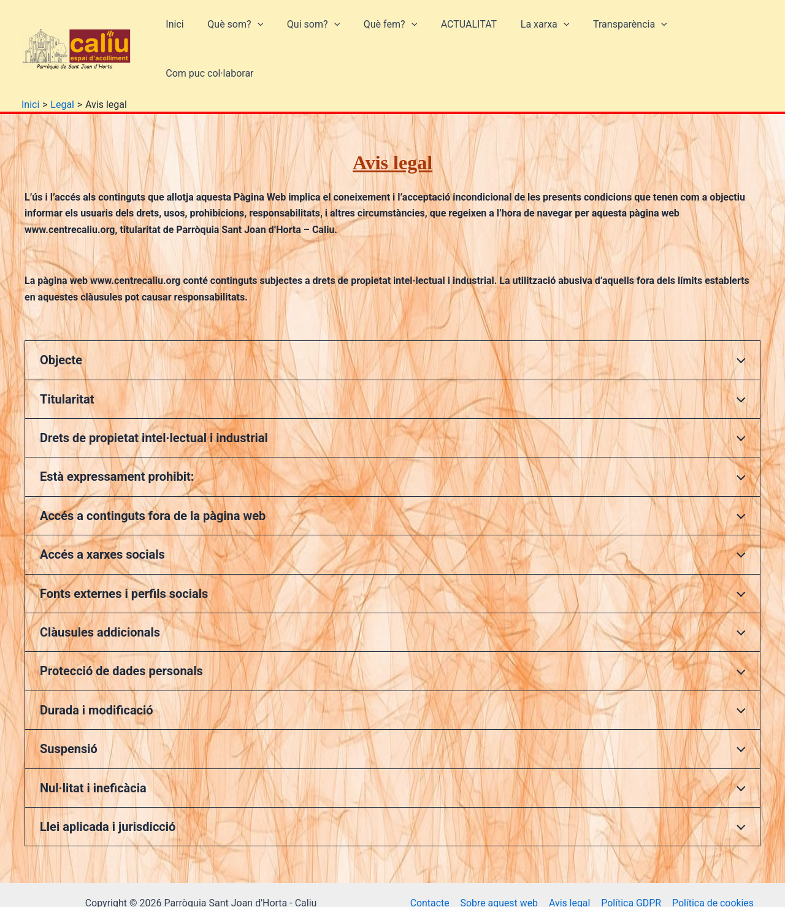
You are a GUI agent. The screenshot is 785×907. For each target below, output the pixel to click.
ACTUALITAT (456, 30)
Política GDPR (630, 865)
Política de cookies (711, 865)
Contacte (430, 865)
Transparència (609, 30)
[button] (257, 30)
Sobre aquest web (499, 865)
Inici (178, 30)
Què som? (235, 30)
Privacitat (586, 882)
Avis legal (569, 865)
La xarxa (528, 30)
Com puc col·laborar (710, 30)
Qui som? (309, 30)
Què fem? (381, 30)
